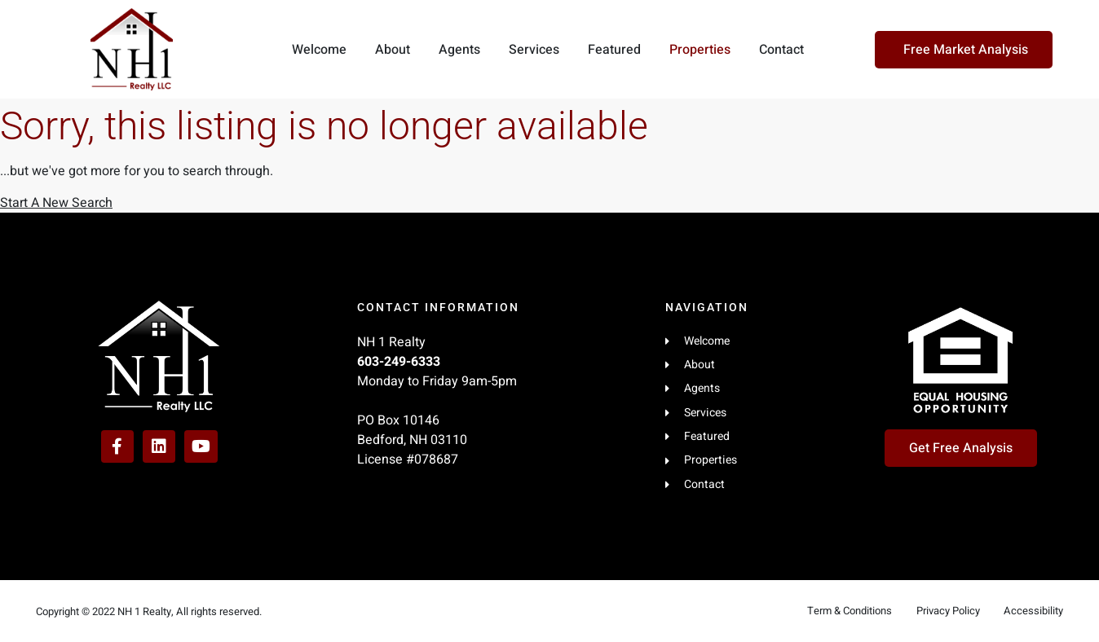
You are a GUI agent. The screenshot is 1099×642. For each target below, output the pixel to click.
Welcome (319, 49)
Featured (614, 49)
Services (534, 49)
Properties (699, 49)
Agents (459, 49)
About (392, 49)
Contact (781, 49)
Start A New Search (56, 203)
